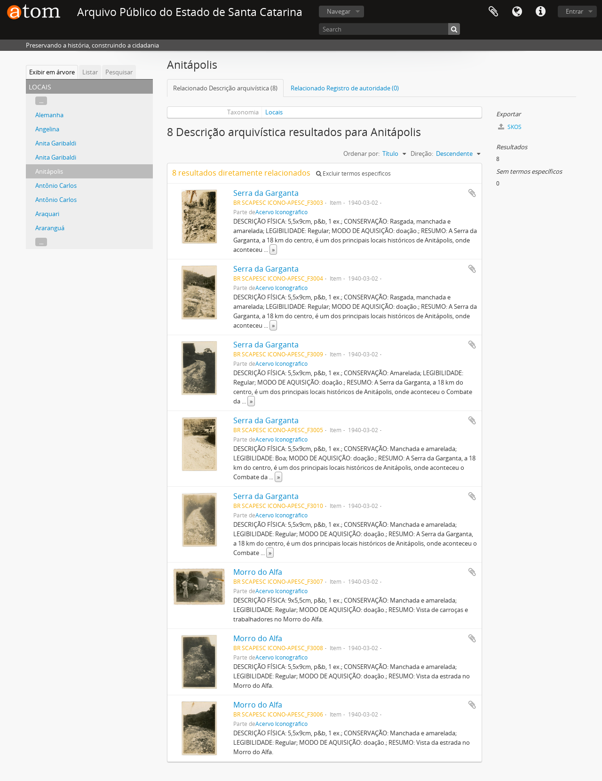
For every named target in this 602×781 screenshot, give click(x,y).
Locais (274, 112)
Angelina (47, 129)
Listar (90, 72)
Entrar (574, 11)
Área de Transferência (493, 12)
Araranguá (49, 228)
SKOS (510, 127)
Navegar (338, 11)
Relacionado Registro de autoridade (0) (345, 88)
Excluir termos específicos (353, 173)
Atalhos (540, 12)
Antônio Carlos (56, 185)
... (41, 101)
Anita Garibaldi (55, 143)
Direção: (422, 153)
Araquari (47, 213)
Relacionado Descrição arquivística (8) (225, 88)
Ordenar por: (361, 153)
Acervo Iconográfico (281, 212)
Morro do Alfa (257, 572)
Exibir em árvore (52, 72)
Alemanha (49, 115)
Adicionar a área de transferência (472, 193)
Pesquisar (119, 72)
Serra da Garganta (266, 193)
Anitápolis (49, 171)
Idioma (517, 12)
